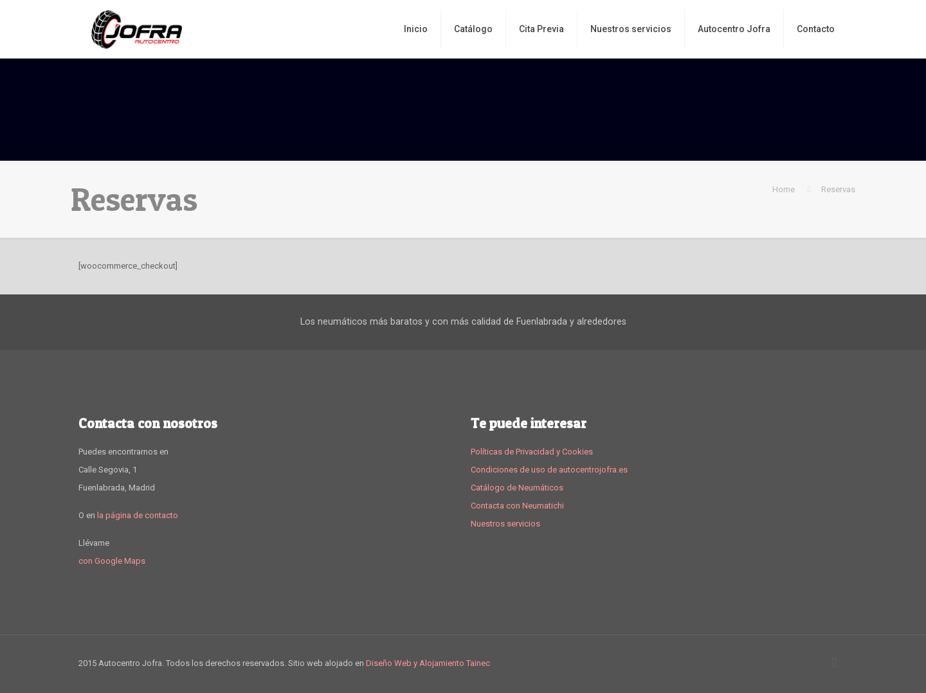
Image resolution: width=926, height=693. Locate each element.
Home (783, 189)
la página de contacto (137, 515)
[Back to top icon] (834, 662)
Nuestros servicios (505, 523)
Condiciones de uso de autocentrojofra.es (549, 469)
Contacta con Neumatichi (517, 505)
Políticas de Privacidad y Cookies (532, 451)
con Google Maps (111, 561)
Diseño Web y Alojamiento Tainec (428, 663)
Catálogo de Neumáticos (517, 487)
